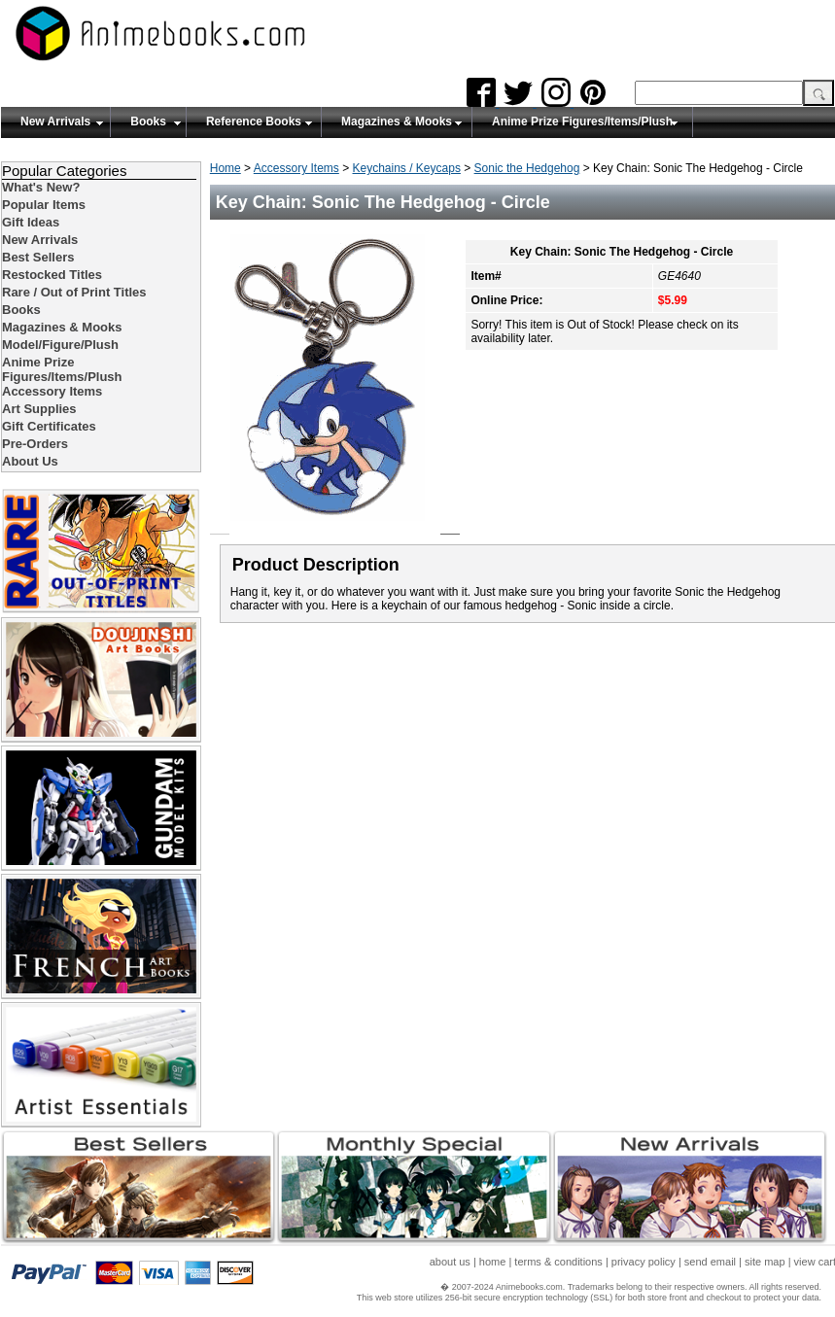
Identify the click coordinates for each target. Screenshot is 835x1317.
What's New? (41, 187)
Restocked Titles (52, 274)
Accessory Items (296, 168)
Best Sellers (38, 257)
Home (225, 168)
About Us (30, 461)
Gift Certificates (49, 426)
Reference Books (253, 121)
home (492, 1261)
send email (710, 1261)
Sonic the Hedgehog (527, 168)
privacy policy (643, 1261)
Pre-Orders (35, 443)
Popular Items (44, 204)
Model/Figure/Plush (60, 344)
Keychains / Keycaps (407, 168)
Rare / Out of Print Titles (74, 292)
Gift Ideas (30, 222)
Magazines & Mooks (396, 121)
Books (148, 121)
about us (450, 1261)
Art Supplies (39, 408)
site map (765, 1261)
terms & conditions (558, 1261)
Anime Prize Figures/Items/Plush (582, 121)
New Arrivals (55, 121)
